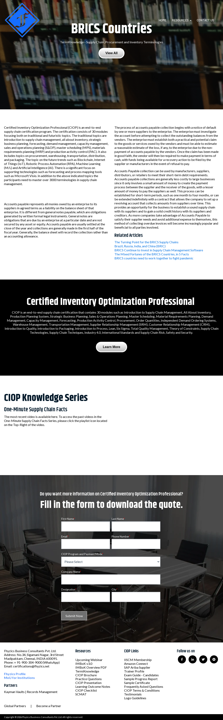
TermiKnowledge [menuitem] (87, 671)
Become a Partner (48, 706)
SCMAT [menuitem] (81, 694)
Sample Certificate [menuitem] (137, 683)
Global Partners (15, 706)
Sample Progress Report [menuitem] (141, 679)
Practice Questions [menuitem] (88, 679)
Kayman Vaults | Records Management (30, 692)
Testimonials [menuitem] (133, 694)
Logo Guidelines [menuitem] (135, 698)
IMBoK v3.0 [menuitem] (83, 663)
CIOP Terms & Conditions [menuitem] (142, 690)
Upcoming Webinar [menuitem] (89, 660)
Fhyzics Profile (15, 674)
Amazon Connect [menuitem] (136, 663)
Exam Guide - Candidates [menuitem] (141, 675)
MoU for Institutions (19, 678)
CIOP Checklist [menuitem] (86, 690)
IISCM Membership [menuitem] (138, 660)
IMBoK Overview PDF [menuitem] (91, 667)
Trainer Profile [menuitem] (134, 671)
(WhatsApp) (51, 662)
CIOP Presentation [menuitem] (88, 683)
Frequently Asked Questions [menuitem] (143, 686)
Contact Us (205, 20)
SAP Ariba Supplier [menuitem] (137, 667)
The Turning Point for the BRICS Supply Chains (146, 242)
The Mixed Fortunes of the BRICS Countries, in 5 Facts (151, 254)
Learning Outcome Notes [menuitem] (92, 686)
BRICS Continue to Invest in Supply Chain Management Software (158, 250)
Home (162, 20)
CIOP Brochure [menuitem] (86, 675)
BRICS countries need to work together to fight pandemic (153, 258)
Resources (180, 20)
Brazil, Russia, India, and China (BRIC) (140, 246)
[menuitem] (165, 20)
